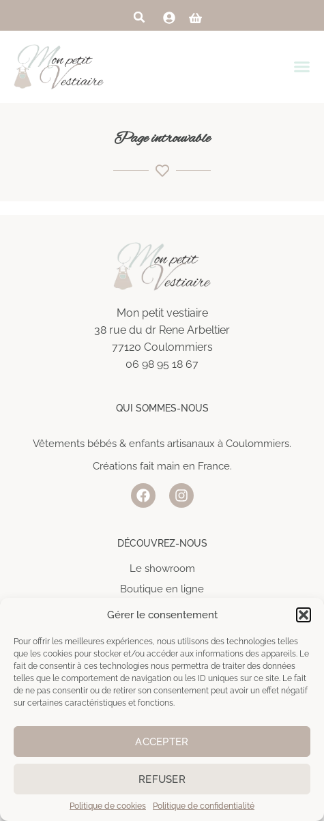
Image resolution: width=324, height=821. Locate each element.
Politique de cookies (108, 806)
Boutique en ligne (162, 589)
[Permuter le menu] (305, 66)
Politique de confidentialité (203, 806)
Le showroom (162, 568)
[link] (169, 18)
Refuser (162, 779)
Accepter (161, 742)
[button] (303, 615)
